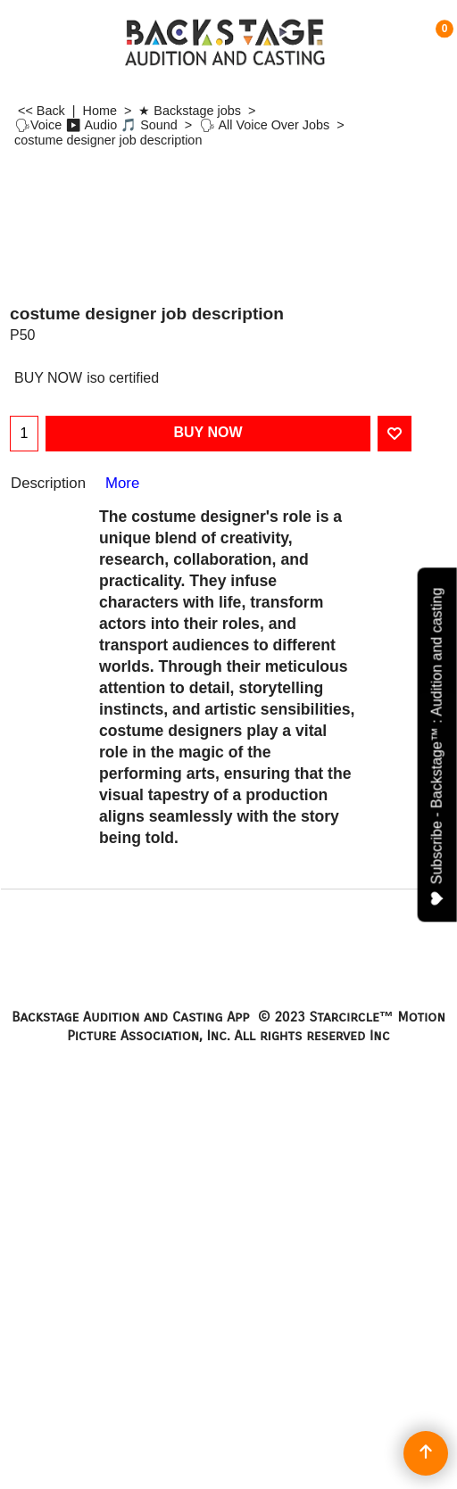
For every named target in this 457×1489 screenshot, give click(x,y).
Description (48, 483)
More (122, 483)
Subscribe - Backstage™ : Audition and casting (438, 746)
